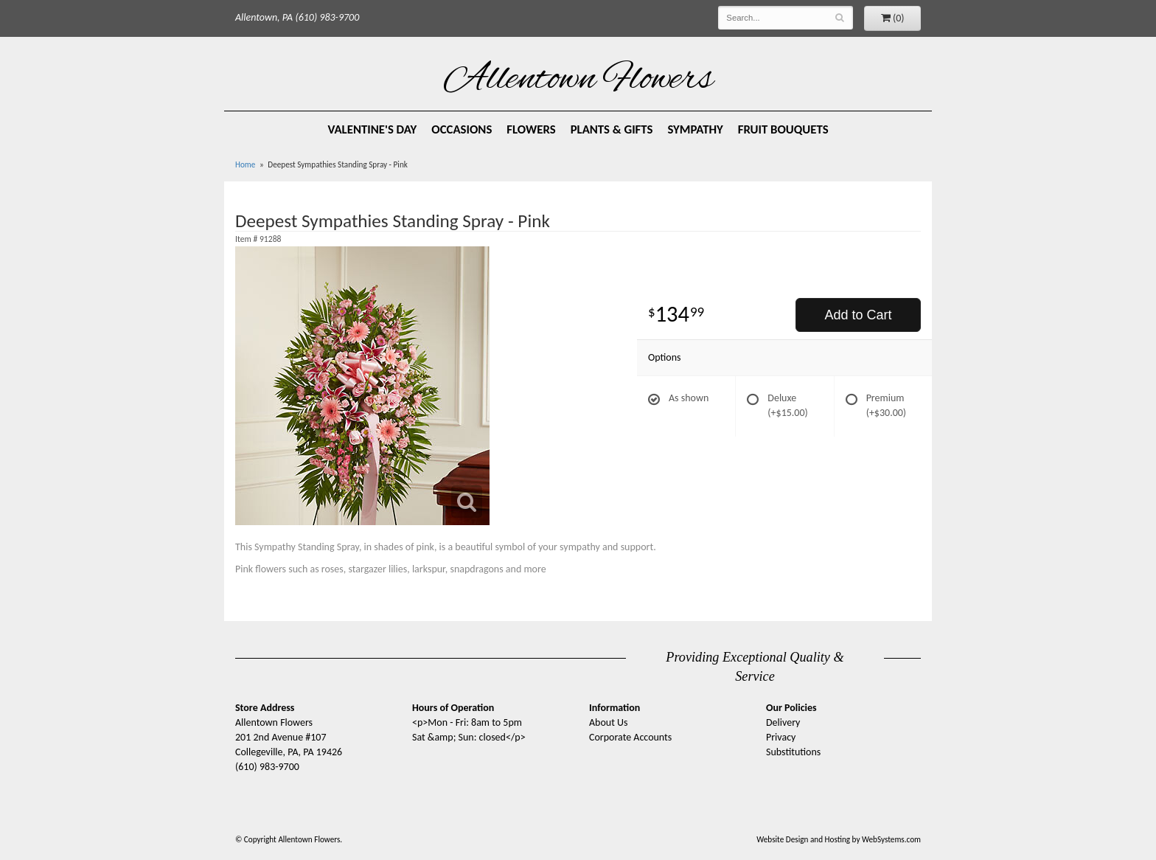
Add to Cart (857, 315)
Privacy (780, 737)
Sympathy (694, 129)
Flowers (530, 129)
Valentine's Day (372, 129)
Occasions (461, 129)
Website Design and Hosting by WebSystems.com (838, 839)
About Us (608, 722)
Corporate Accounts (630, 737)
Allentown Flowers (578, 80)
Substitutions (793, 752)
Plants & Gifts (612, 129)
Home (245, 164)
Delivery (783, 722)
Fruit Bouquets (783, 129)
